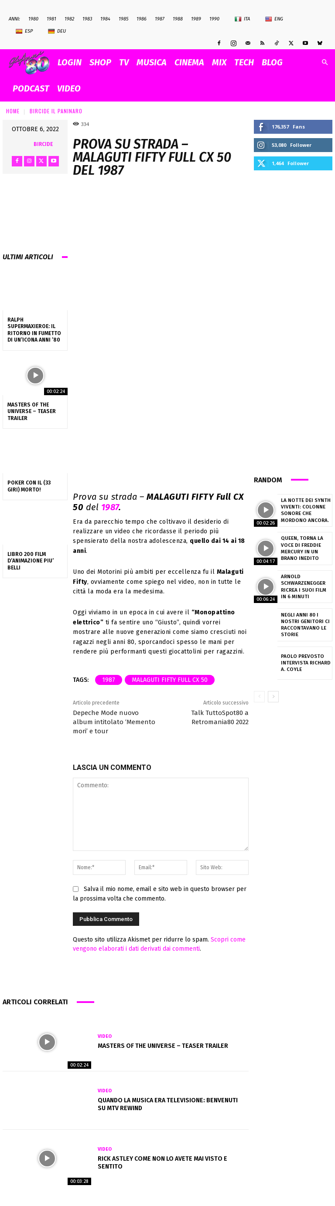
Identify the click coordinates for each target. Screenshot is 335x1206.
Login (70, 62)
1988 (178, 19)
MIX (219, 62)
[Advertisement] (293, 321)
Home (13, 111)
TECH (244, 62)
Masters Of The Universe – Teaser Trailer (31, 411)
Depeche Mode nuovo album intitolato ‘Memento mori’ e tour (114, 722)
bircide (43, 144)
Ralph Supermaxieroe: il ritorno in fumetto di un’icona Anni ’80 (34, 330)
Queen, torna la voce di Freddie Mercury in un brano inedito (300, 548)
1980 (33, 19)
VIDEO (69, 88)
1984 (105, 19)
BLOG (272, 62)
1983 (87, 19)
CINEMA (189, 62)
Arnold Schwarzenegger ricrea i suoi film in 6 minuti (304, 586)
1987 (159, 19)
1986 (142, 19)
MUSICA (152, 62)
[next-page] (273, 696)
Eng (274, 19)
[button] (324, 62)
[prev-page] (259, 696)
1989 (196, 19)
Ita (242, 19)
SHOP (100, 62)
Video (105, 1036)
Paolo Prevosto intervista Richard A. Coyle (306, 663)
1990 (214, 19)
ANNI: (14, 19)
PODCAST (31, 88)
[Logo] (31, 62)
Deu (57, 31)
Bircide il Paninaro (56, 111)
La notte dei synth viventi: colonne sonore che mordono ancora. (303, 510)
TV (124, 62)
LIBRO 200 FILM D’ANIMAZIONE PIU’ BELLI (30, 561)
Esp (24, 31)
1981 (51, 19)
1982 (69, 19)
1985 (123, 19)
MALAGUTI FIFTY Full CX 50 (170, 680)
